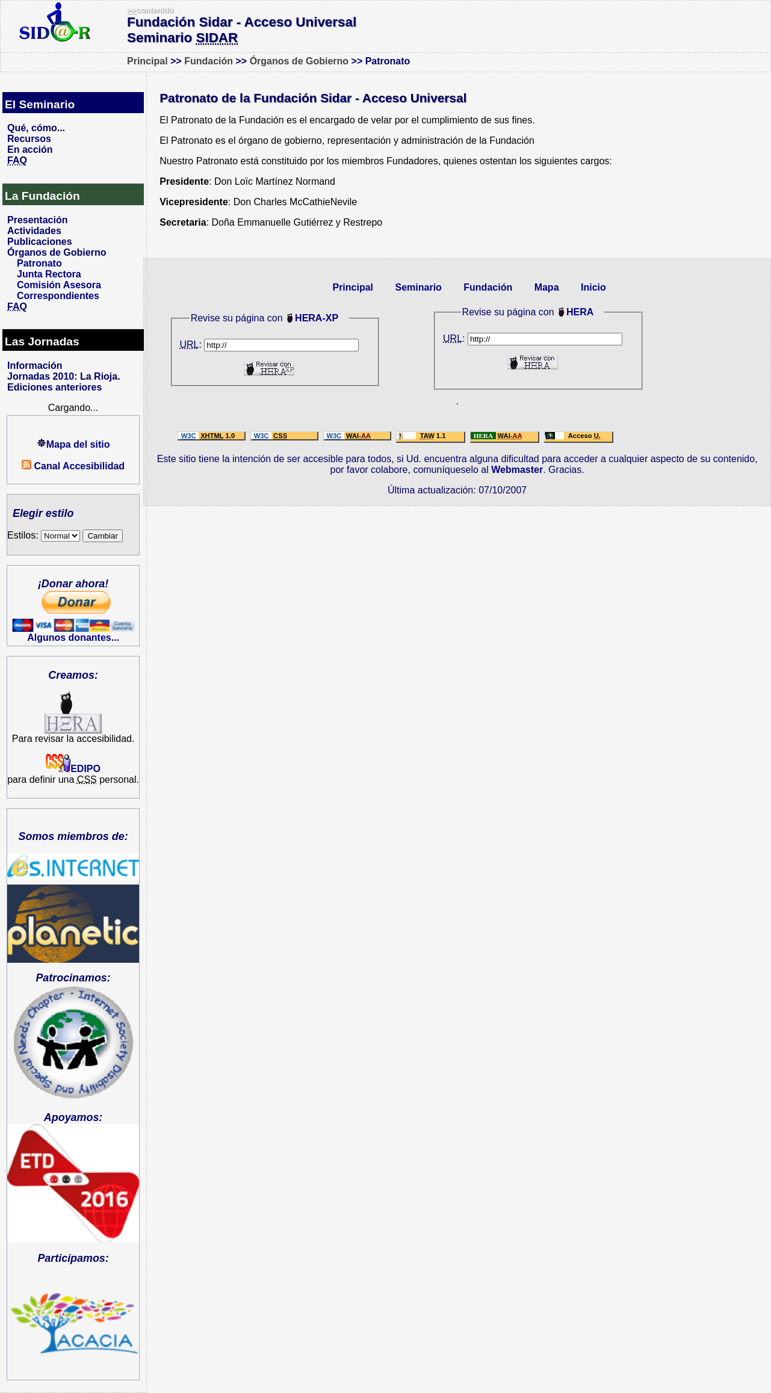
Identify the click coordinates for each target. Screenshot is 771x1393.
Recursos (29, 139)
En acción (30, 149)
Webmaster (517, 470)
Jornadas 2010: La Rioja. (63, 376)
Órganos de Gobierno (299, 61)
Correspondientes (58, 296)
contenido (150, 9)
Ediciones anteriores (54, 387)
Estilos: (43, 535)
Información (35, 365)
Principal (147, 61)
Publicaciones (39, 241)
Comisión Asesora (59, 285)
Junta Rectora (49, 274)
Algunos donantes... (73, 637)
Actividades (34, 231)
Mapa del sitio (73, 444)
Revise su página (499, 312)
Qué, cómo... (36, 128)
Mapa (546, 287)
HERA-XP (316, 318)
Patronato (39, 263)
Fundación (208, 61)
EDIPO (73, 769)
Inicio (593, 287)
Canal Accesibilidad (73, 466)
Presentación (37, 220)
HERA (579, 312)
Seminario (418, 287)
